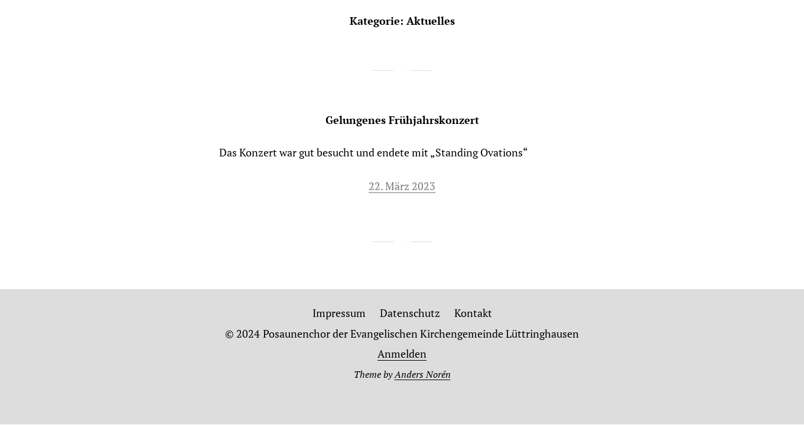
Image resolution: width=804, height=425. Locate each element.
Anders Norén (423, 374)
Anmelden (402, 353)
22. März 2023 (402, 186)
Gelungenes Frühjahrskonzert (402, 120)
